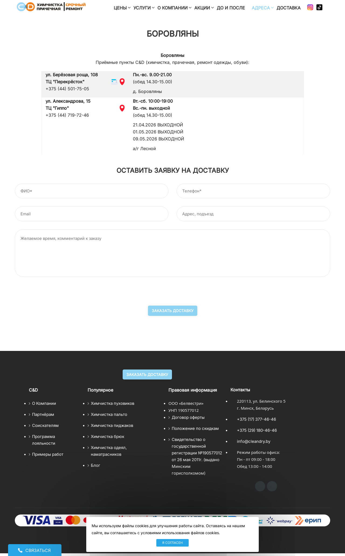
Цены (120, 8)
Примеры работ (47, 454)
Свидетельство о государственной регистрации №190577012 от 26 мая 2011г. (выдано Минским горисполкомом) (197, 456)
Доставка (289, 8)
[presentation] (56, 295)
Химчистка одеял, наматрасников (109, 451)
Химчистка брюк (107, 436)
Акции (202, 8)
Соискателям (45, 425)
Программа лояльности (43, 440)
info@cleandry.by (253, 441)
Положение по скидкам (195, 428)
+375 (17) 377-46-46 (256, 419)
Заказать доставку (173, 310)
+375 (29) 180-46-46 (257, 430)
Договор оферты (188, 417)
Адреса (261, 8)
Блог (95, 465)
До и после (231, 8)
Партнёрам (43, 414)
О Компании (44, 403)
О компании (172, 8)
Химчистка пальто (109, 414)
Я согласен (172, 543)
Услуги (142, 8)
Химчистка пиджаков (112, 425)
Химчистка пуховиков (112, 403)
